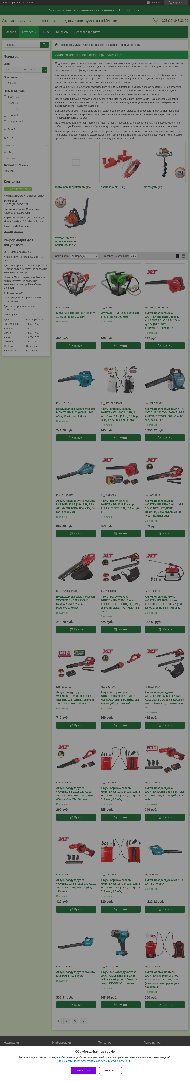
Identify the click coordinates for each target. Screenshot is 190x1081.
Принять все (83, 1070)
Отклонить (111, 1070)
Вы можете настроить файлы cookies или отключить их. (93, 1061)
